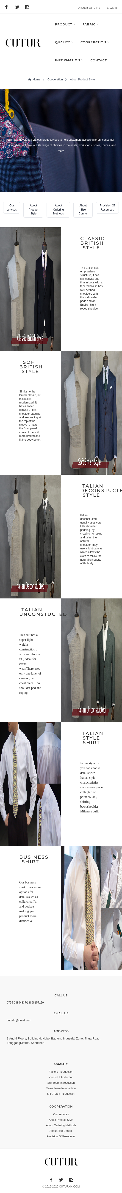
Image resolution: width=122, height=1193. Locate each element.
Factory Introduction (61, 1071)
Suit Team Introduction (61, 1082)
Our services (61, 1114)
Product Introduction (61, 1077)
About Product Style (61, 1120)
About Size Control (61, 1131)
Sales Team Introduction (61, 1088)
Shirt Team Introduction (61, 1093)
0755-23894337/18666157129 (25, 1002)
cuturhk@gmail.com (19, 1020)
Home (34, 79)
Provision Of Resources (61, 1136)
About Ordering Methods (61, 1125)
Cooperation (55, 79)
